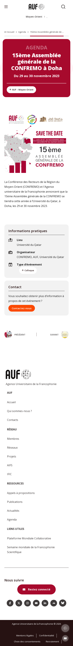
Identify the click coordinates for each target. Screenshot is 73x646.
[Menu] (6, 6)
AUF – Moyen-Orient (21, 89)
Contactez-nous (22, 308)
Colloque (28, 270)
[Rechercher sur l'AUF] (63, 6)
